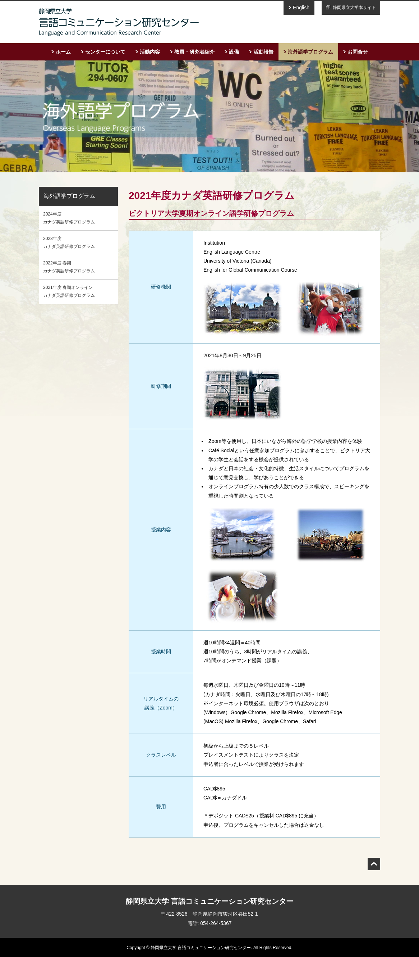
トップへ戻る (374, 864)
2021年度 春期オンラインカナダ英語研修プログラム (69, 291)
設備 (234, 52)
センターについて (105, 52)
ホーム (63, 52)
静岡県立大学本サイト (354, 7)
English (301, 7)
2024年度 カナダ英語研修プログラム (69, 218)
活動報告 (263, 52)
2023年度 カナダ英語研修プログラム (69, 242)
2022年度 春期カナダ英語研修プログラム (69, 266)
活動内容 (150, 52)
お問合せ (357, 52)
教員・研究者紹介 (194, 52)
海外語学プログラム (310, 52)
